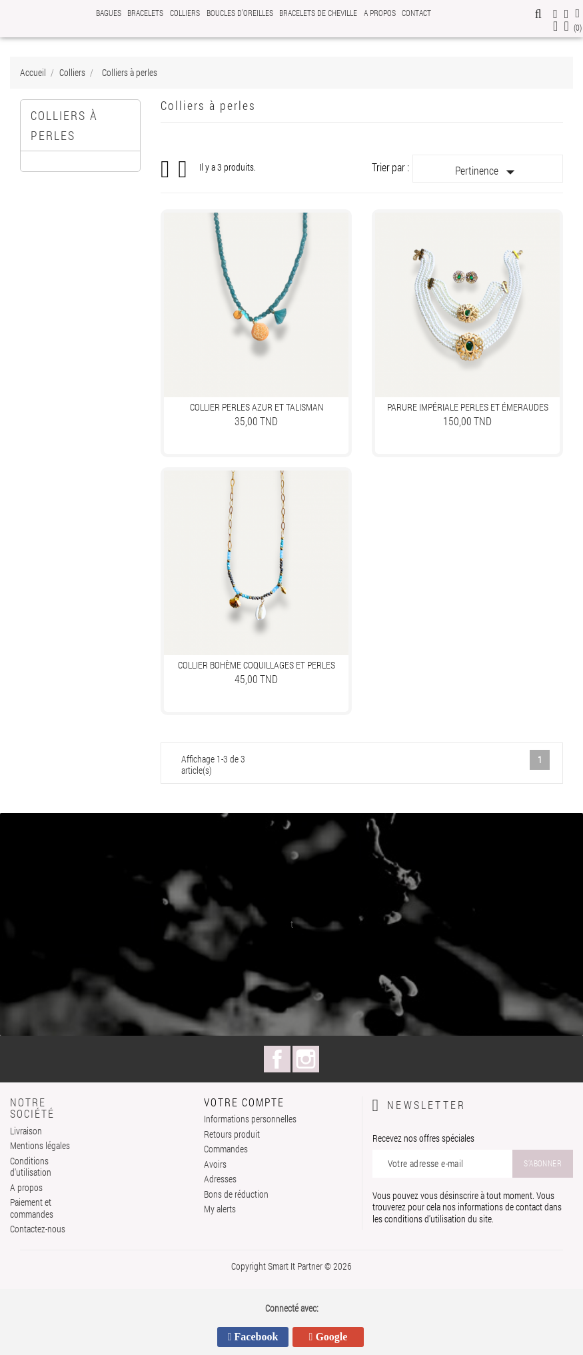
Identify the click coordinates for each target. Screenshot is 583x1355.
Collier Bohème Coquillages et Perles (256, 665)
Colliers (185, 12)
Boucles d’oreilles (240, 12)
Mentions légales (40, 1145)
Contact (416, 12)
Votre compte (244, 1102)
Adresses (220, 1178)
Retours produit (232, 1134)
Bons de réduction (236, 1194)
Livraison (26, 1130)
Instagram (305, 1059)
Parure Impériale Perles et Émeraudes (467, 407)
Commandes (226, 1148)
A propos (380, 12)
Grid (166, 169)
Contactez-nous (37, 1228)
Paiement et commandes (31, 1208)
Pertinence (487, 172)
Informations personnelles (250, 1118)
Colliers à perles (64, 125)
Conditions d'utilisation (30, 1166)
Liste (183, 173)
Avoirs (215, 1164)
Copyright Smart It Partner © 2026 (291, 1266)
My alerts (220, 1208)
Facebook (277, 1059)
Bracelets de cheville (318, 12)
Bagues (108, 12)
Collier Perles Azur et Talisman (256, 407)
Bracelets (145, 12)
